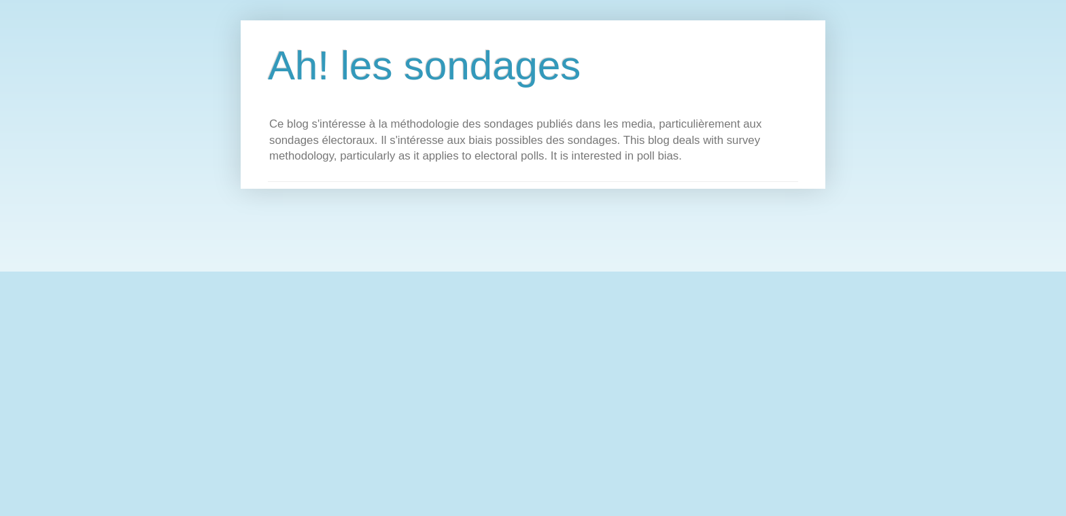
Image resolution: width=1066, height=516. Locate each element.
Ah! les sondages (424, 65)
